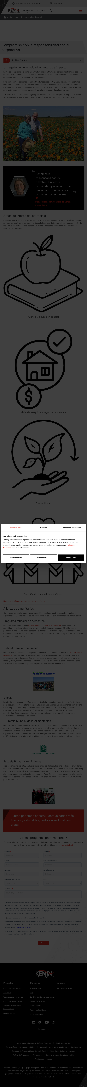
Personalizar (43, 558)
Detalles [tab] (43, 528)
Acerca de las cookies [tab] (72, 528)
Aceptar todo (71, 558)
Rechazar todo (16, 558)
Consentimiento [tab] (15, 528)
